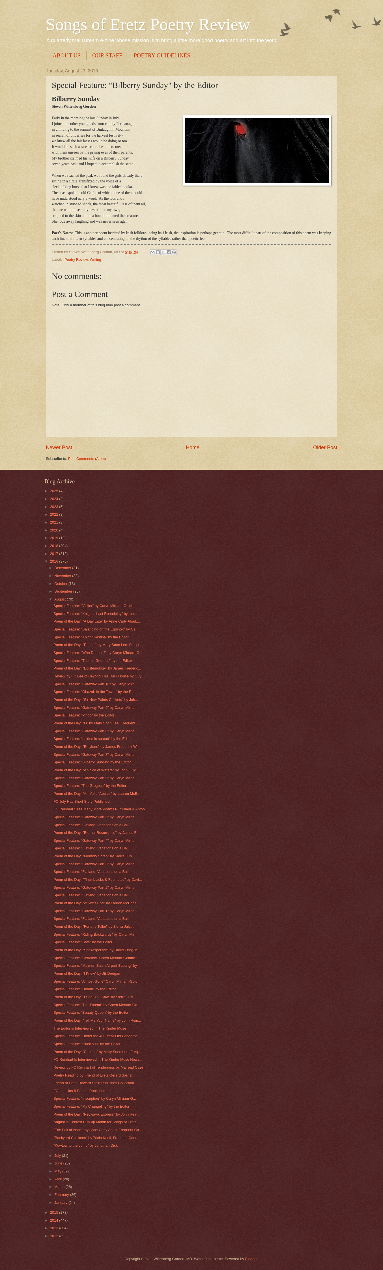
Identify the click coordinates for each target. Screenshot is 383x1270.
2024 (54, 499)
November (63, 576)
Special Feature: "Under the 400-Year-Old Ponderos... (97, 1036)
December (63, 568)
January (61, 1202)
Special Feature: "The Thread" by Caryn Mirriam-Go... (96, 1005)
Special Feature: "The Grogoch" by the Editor (89, 785)
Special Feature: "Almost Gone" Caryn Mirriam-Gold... (97, 981)
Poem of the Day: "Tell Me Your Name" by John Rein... (97, 1020)
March (59, 1187)
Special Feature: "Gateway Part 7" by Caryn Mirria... (95, 754)
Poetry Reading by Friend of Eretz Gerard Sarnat (92, 1075)
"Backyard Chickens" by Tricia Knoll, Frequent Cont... (96, 1138)
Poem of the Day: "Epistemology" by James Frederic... (97, 668)
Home (192, 447)
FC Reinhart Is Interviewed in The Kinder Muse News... (97, 1059)
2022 (54, 514)
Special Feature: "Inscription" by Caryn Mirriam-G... (94, 1098)
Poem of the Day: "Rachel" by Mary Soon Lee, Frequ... (97, 645)
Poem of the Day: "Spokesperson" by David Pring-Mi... (97, 950)
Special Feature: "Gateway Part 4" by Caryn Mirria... (95, 840)
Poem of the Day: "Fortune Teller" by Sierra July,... (93, 926)
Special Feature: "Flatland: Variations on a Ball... (92, 825)
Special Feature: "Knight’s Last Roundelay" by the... (95, 614)
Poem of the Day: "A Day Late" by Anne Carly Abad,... (96, 621)
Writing (95, 259)
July (58, 1155)
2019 (54, 538)
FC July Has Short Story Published (81, 801)
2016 (54, 561)
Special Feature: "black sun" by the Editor (87, 1044)
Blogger (251, 1259)
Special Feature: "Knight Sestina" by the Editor (90, 637)
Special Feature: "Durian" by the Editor (84, 989)
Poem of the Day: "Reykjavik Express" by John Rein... (96, 1114)
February (62, 1194)
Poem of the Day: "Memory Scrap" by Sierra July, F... (96, 856)
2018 (54, 546)
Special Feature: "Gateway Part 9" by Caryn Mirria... (95, 707)
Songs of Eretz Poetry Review (148, 24)
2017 (54, 554)
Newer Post (59, 447)
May (58, 1171)
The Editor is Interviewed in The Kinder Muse (89, 1028)
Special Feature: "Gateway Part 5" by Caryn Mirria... (95, 817)
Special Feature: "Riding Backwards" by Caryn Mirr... (95, 934)
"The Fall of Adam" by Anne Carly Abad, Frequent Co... (97, 1130)
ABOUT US (67, 55)
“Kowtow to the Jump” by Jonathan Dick (85, 1145)
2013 (54, 1228)
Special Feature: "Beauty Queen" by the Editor (90, 1012)
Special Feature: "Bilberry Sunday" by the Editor (92, 762)
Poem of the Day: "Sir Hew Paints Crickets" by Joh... (95, 700)
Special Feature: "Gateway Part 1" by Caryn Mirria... (95, 911)
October (61, 584)
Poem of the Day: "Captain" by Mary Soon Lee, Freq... (97, 1052)
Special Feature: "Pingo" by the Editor (83, 715)
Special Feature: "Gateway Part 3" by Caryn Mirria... (95, 864)
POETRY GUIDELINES (162, 55)
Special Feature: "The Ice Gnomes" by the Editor (92, 660)
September (63, 591)
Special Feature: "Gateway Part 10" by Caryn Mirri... (95, 684)
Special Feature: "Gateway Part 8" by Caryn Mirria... (95, 731)
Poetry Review (76, 259)
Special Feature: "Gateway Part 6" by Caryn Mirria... (95, 778)
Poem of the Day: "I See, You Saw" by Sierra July (93, 997)
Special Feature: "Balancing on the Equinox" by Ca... (95, 629)
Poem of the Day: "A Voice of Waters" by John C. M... (96, 770)
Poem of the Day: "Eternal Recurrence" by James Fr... (97, 832)
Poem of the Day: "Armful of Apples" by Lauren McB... (96, 793)
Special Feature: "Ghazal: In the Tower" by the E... (93, 692)
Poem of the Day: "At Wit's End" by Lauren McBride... (96, 903)
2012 (54, 1236)
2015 (54, 1212)
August (60, 599)
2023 (54, 507)
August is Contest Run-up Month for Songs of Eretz (94, 1122)
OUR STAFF (107, 55)
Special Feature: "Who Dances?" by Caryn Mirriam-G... (97, 653)
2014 (54, 1220)
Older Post (325, 447)
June (58, 1163)
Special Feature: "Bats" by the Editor (82, 942)
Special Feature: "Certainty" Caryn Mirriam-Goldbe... (95, 958)
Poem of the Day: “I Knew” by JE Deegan (86, 973)
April (58, 1179)
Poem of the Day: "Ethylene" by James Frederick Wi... (97, 746)
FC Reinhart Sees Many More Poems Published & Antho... (100, 809)
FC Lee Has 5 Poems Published (79, 1091)
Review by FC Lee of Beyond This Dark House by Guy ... (99, 676)
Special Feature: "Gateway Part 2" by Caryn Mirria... (95, 887)
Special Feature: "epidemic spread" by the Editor (92, 739)
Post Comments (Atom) (87, 459)
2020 (54, 530)
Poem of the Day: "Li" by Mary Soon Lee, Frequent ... (96, 723)
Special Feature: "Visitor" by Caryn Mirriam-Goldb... (94, 606)
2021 (54, 522)
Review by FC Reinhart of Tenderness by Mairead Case (98, 1067)
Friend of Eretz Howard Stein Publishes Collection (93, 1083)
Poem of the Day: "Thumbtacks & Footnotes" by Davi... (97, 879)
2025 (54, 491)
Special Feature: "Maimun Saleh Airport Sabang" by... (96, 965)
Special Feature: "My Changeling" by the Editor (91, 1106)
